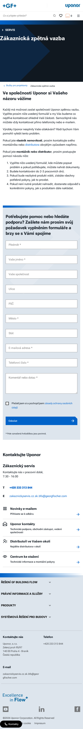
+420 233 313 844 (21, 487)
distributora (32, 144)
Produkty (27, 605)
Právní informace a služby (27, 594)
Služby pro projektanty (15, 85)
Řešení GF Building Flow (27, 582)
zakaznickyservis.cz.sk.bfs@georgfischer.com (38, 496)
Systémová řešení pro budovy (27, 617)
